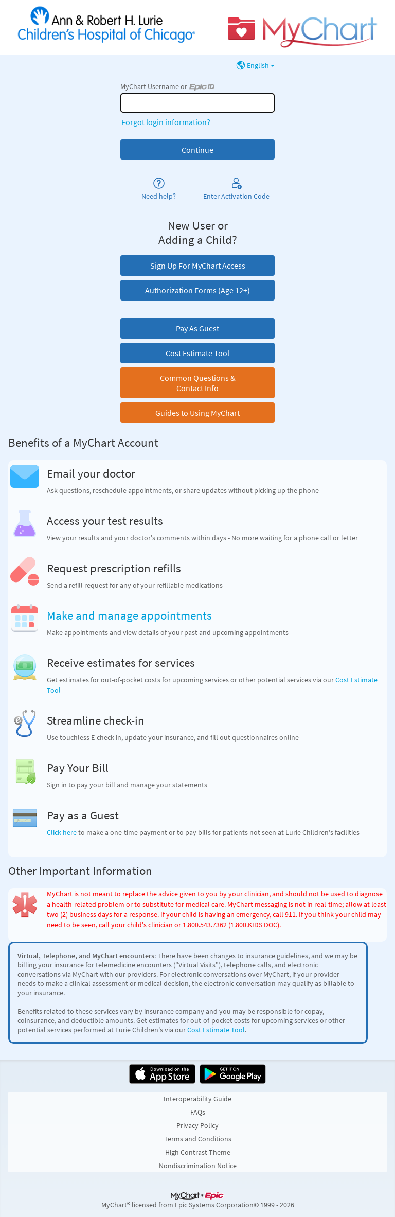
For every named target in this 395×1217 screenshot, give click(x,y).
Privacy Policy (197, 1125)
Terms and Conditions (197, 1138)
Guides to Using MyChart (197, 413)
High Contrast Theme (197, 1152)
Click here (62, 832)
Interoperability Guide (197, 1098)
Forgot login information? (165, 122)
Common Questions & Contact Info (198, 383)
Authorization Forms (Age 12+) (197, 290)
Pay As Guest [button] (197, 328)
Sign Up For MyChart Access (197, 265)
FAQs (197, 1112)
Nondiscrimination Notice (198, 1165)
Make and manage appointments (129, 615)
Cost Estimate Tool (216, 1029)
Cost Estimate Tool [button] (197, 353)
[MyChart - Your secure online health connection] (197, 27)
